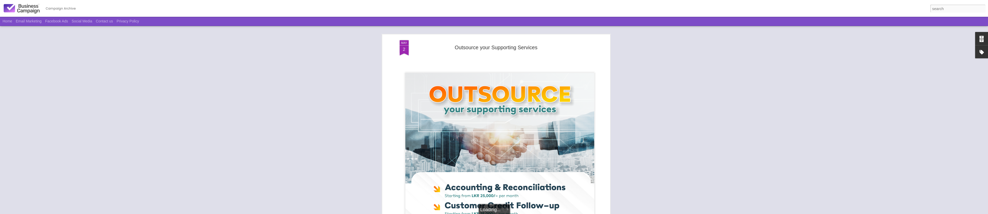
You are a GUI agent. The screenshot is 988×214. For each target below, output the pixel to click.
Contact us (104, 21)
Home (7, 21)
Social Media (82, 21)
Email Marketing (28, 21)
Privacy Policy (128, 21)
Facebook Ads (56, 21)
